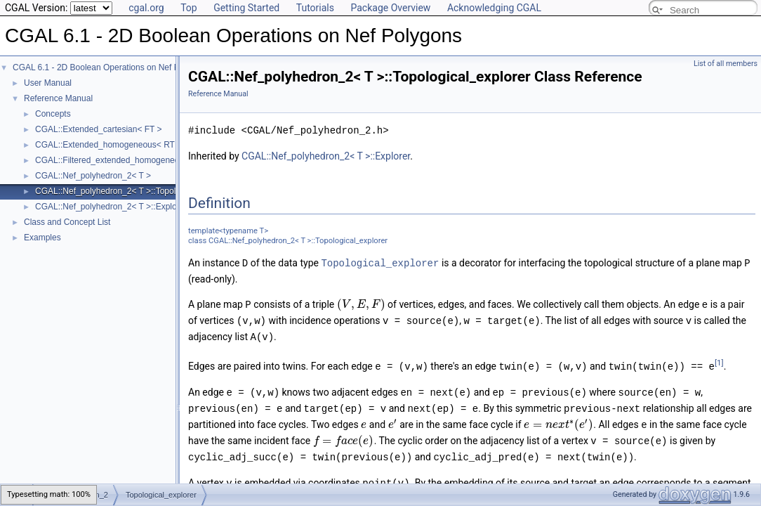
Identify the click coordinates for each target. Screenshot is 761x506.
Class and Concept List (67, 222)
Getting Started (246, 7)
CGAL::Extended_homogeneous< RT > (108, 145)
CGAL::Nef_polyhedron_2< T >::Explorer (111, 207)
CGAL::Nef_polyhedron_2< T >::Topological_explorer (134, 191)
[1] (719, 360)
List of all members (725, 63)
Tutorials (315, 7)
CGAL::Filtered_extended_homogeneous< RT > (124, 160)
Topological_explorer (380, 262)
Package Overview (390, 7)
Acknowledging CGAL (494, 7)
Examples (42, 237)
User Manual (48, 83)
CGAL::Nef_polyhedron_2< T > (93, 176)
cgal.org (146, 7)
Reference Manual (58, 98)
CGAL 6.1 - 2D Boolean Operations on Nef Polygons (111, 67)
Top (188, 7)
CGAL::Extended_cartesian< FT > (98, 129)
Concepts (53, 114)
